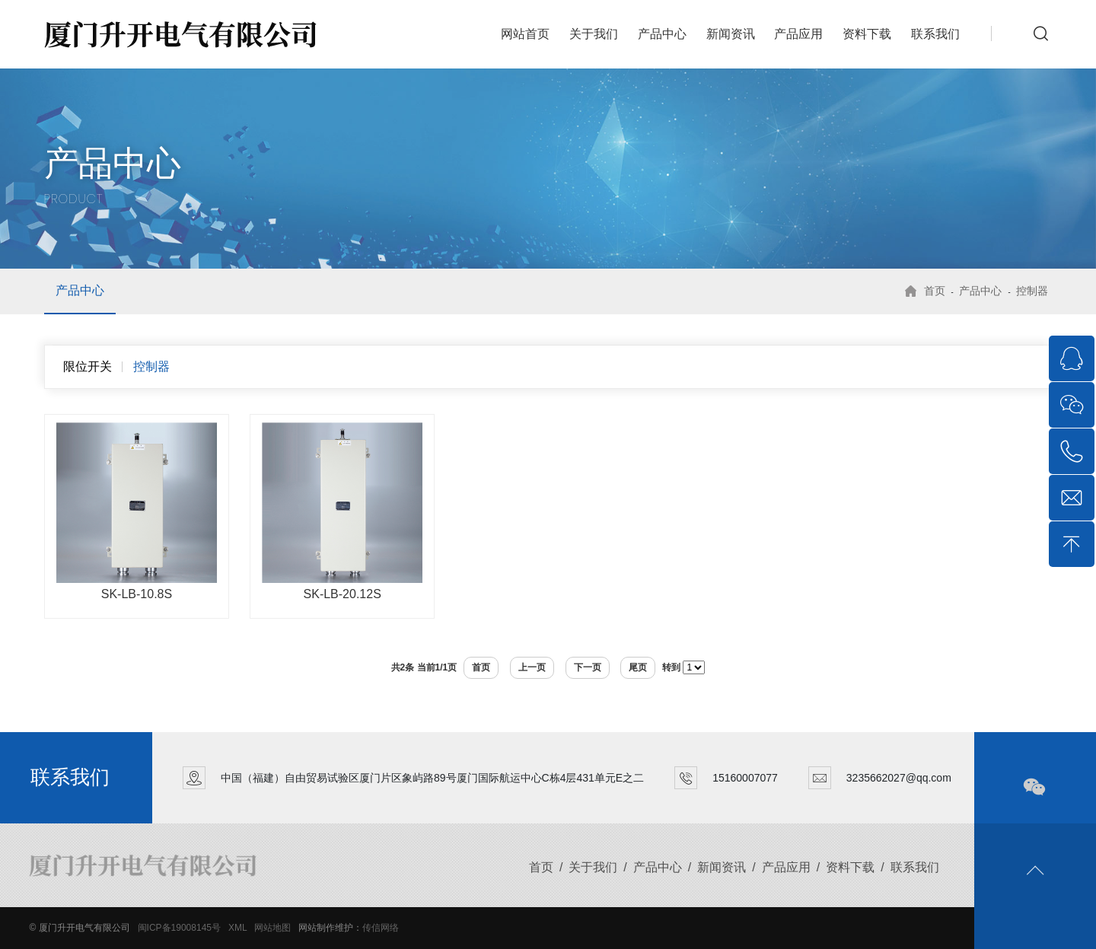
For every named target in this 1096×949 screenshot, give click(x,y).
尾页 (638, 667)
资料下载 (867, 33)
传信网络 (380, 927)
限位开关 (87, 366)
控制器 (1032, 291)
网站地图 (272, 927)
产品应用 (798, 33)
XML (237, 927)
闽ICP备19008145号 (179, 927)
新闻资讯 (730, 33)
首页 (934, 291)
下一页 (587, 667)
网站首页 (525, 33)
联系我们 (935, 33)
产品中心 (662, 33)
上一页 (532, 667)
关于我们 (593, 33)
